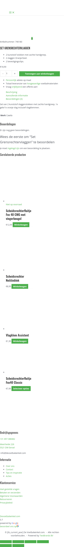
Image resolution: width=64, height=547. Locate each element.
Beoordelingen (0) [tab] (14, 98)
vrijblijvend (17, 86)
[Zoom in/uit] (6, 541)
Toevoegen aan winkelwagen (39, 73)
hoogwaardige (33, 83)
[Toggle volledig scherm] (18, 541)
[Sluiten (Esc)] (43, 541)
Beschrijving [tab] (11, 92)
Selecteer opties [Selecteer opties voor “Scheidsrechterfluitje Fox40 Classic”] (21, 388)
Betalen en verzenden (10, 492)
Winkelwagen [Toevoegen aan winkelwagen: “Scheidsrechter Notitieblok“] (20, 286)
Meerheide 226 (7, 444)
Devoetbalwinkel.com (10, 516)
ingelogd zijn (13, 148)
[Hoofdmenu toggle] (12, 12)
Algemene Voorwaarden (11, 496)
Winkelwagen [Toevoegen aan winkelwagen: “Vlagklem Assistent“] (20, 341)
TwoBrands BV (46, 535)
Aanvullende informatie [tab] (17, 95)
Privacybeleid (6, 502)
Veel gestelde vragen (9, 489)
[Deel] (30, 541)
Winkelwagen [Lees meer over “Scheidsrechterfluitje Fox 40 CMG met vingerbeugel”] (21, 224)
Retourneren (6, 499)
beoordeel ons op (9, 526)
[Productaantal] (9, 73)
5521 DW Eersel (7, 447)
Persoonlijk (11, 80)
